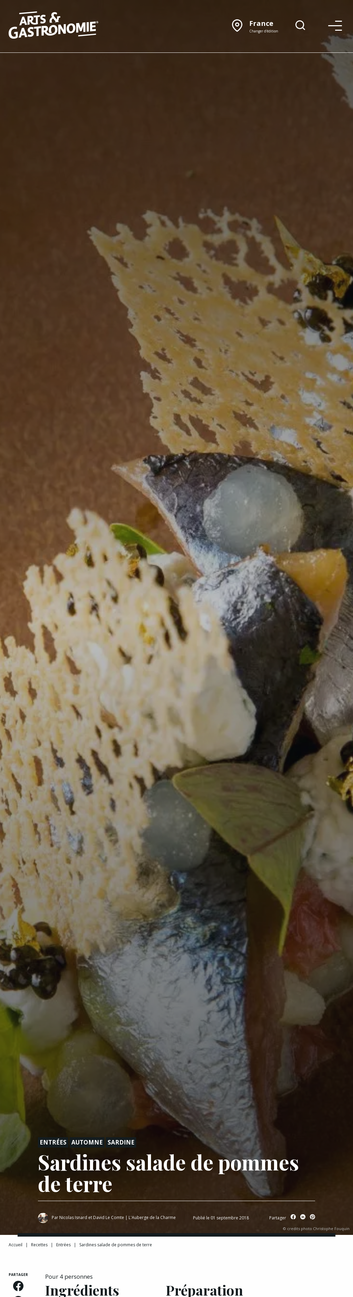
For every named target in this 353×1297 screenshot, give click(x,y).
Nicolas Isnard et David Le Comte (91, 1217)
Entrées (53, 1142)
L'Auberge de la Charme (152, 1217)
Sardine (121, 1142)
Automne (87, 1142)
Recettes (39, 1245)
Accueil (15, 1245)
